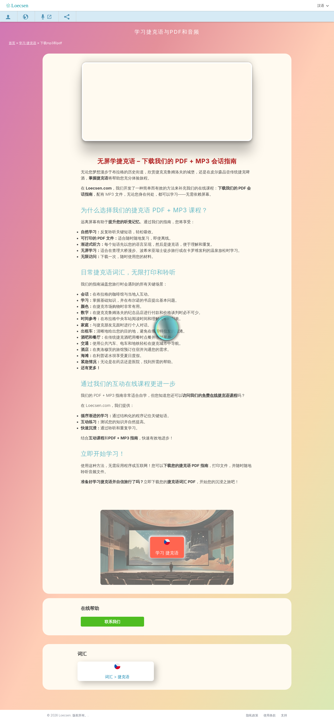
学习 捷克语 (167, 547)
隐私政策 (252, 715)
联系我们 (112, 621)
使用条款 (269, 715)
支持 (284, 715)
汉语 (321, 5)
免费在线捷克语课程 (219, 395)
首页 (12, 43)
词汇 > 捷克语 (117, 671)
